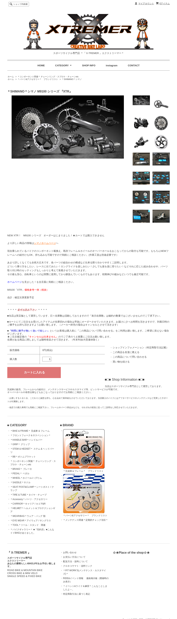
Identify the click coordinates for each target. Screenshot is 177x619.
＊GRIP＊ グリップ (20, 444)
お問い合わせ (70, 552)
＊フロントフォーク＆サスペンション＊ (30, 435)
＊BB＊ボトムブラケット (23, 456)
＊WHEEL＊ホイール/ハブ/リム (26, 478)
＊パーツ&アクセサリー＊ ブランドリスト (38, 79)
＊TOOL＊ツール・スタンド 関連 (27, 525)
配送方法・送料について (75, 561)
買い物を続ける (121, 361)
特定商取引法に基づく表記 (76, 594)
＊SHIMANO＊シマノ (72, 79)
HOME (41, 65)
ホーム (11, 76)
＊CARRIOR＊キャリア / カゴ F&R (28, 503)
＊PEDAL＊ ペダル (20, 473)
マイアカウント (146, 3)
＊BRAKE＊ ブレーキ (21, 469)
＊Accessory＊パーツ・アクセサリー (29, 499)
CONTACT (134, 65)
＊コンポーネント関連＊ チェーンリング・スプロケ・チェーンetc (48, 76)
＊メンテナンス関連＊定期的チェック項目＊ (85, 520)
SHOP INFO (88, 65)
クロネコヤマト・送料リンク (77, 566)
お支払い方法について (74, 557)
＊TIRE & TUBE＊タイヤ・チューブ (28, 494)
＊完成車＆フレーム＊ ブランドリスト (84, 450)
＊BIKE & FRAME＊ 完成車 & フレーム (30, 431)
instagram (112, 65)
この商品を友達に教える (126, 352)
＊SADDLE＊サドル (20, 482)
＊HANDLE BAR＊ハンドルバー (26, 440)
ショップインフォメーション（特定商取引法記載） (141, 347)
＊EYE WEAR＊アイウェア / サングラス (30, 520)
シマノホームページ (45, 243)
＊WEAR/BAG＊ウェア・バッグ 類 (27, 516)
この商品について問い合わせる (130, 356)
